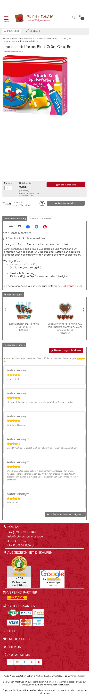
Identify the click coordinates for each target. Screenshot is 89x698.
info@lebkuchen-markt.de (25, 536)
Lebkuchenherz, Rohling (24, 324)
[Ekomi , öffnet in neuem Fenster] (19, 571)
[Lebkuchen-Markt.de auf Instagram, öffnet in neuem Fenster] (17, 662)
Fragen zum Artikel (17, 233)
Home (6, 38)
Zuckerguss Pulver (71, 286)
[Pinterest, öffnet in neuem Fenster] (45, 226)
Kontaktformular (18, 541)
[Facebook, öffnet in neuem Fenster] (28, 226)
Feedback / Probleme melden (24, 238)
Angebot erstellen (65, 203)
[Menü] (5, 18)
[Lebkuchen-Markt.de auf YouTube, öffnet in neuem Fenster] (38, 662)
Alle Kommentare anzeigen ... (65, 514)
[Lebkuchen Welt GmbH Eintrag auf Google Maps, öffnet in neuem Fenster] (52, 574)
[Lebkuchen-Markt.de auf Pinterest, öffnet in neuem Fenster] (31, 662)
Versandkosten (26, 196)
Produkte (12, 31)
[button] (14, 218)
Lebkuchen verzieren (22, 38)
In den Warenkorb (66, 185)
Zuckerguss (65, 38)
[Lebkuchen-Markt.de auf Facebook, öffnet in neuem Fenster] (10, 662)
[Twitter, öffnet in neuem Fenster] (36, 226)
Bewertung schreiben (66, 350)
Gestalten (34, 30)
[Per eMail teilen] (19, 227)
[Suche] (73, 19)
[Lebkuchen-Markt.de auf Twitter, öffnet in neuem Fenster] (24, 662)
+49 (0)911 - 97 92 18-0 (22, 532)
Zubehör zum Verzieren (46, 38)
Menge (8, 183)
